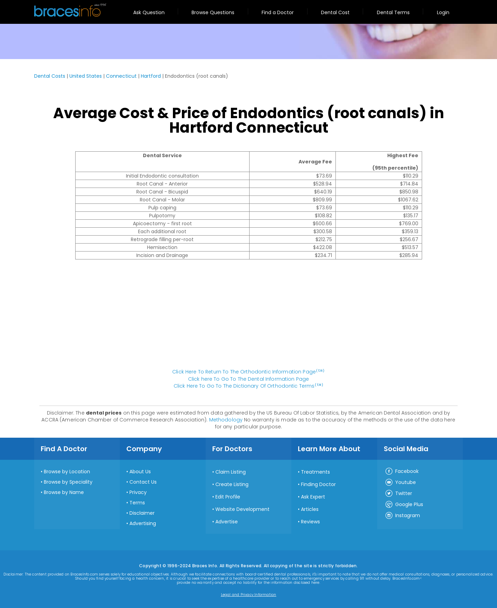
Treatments (315, 471)
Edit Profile (227, 496)
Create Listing (231, 483)
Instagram (402, 515)
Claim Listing (230, 471)
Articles (310, 508)
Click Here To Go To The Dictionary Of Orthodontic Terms (248, 385)
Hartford (151, 76)
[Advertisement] (248, 317)
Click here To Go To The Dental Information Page (248, 378)
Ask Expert (313, 496)
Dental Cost (335, 12)
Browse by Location (67, 471)
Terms (137, 502)
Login (443, 12)
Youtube (400, 482)
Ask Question (149, 12)
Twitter (398, 493)
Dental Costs (49, 76)
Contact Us (143, 481)
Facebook (402, 471)
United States (85, 76)
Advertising (142, 522)
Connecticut (121, 76)
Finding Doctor (318, 483)
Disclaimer (142, 512)
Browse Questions (213, 12)
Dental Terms (393, 12)
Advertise (226, 521)
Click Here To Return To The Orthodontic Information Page (248, 371)
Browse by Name (64, 491)
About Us (140, 471)
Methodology (226, 419)
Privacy (138, 491)
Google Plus (404, 504)
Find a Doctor (278, 12)
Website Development (242, 508)
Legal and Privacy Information (248, 594)
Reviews (310, 521)
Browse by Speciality (68, 481)
